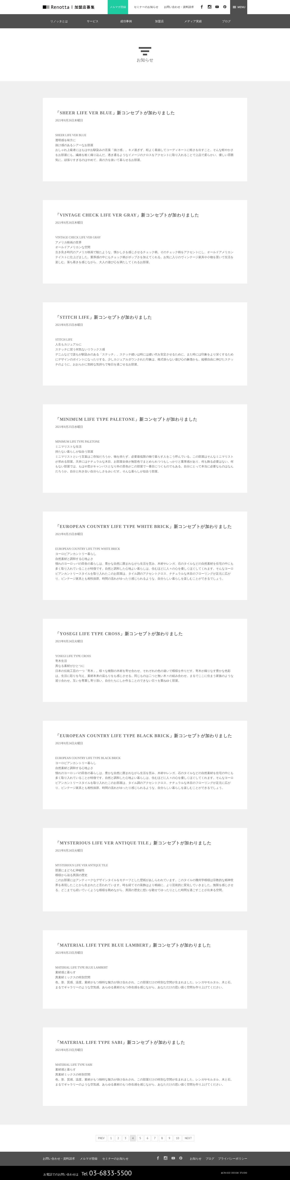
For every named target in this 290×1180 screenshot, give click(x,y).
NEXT (188, 1138)
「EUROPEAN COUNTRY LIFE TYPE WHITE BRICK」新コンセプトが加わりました (143, 526)
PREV (101, 1138)
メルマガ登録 (118, 7)
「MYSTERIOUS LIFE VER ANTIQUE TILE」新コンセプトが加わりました (133, 843)
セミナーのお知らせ (146, 7)
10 (177, 1138)
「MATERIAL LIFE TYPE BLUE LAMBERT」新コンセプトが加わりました (133, 945)
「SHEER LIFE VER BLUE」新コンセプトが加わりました (115, 113)
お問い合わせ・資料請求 (179, 7)
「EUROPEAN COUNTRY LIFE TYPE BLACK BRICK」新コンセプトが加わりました (143, 735)
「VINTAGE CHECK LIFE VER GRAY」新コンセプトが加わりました (127, 215)
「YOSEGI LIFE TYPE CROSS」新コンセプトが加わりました (119, 633)
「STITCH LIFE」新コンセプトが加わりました (103, 317)
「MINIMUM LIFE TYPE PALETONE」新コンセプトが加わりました (126, 419)
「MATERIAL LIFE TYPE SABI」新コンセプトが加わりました (120, 1042)
